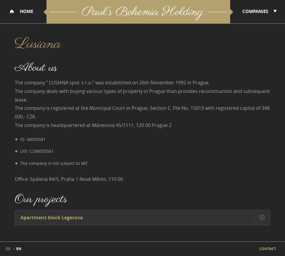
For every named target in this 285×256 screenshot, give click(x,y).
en (18, 249)
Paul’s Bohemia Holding (142, 12)
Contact (267, 249)
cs (8, 249)
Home (26, 11)
